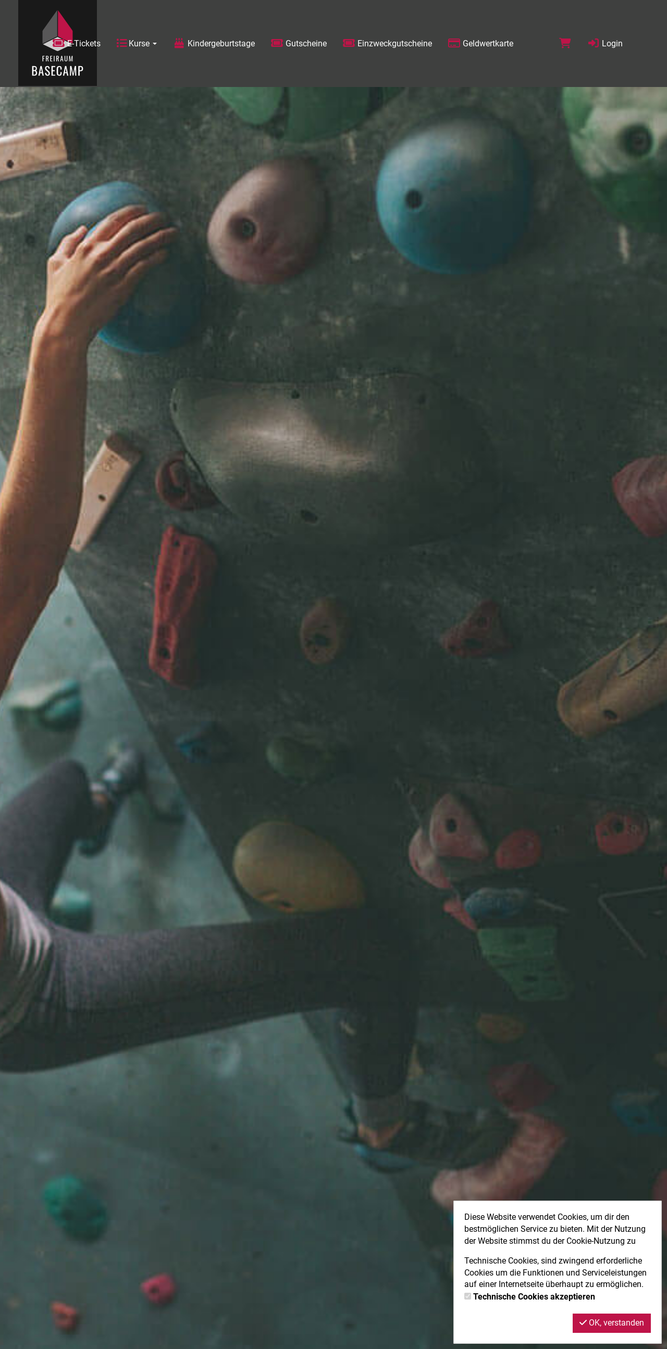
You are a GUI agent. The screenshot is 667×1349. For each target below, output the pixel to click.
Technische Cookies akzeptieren (534, 1297)
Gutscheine (298, 43)
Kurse (136, 43)
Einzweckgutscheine (387, 43)
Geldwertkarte (480, 43)
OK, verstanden (611, 1323)
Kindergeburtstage (213, 43)
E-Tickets (76, 43)
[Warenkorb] (565, 43)
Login (605, 43)
